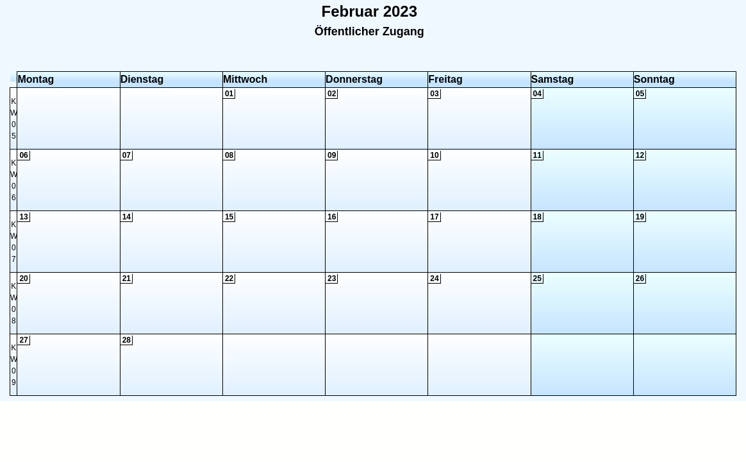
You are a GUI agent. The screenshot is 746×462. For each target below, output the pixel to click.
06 (23, 155)
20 (23, 278)
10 (434, 155)
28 (126, 340)
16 (331, 216)
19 (640, 216)
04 (537, 93)
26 (640, 278)
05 (640, 93)
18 (537, 216)
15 (229, 216)
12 (640, 155)
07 (126, 155)
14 (126, 216)
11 (537, 155)
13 (23, 216)
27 (23, 340)
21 (126, 278)
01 (229, 93)
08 (229, 155)
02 (331, 93)
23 (331, 278)
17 (434, 216)
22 (229, 278)
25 (537, 278)
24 (434, 278)
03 (434, 93)
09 (331, 155)
